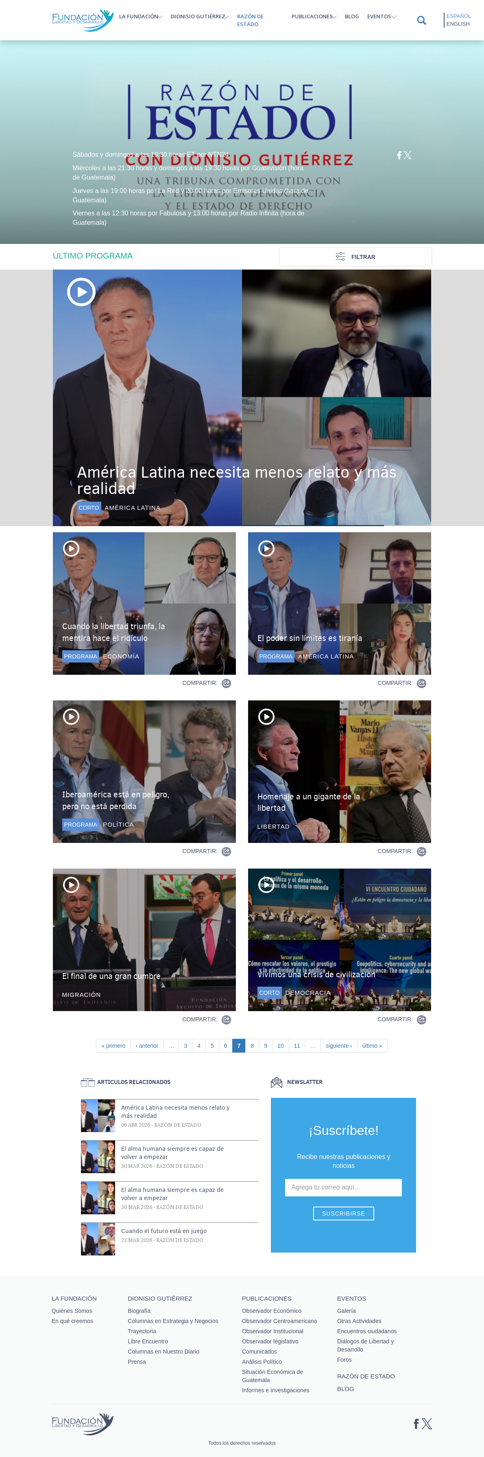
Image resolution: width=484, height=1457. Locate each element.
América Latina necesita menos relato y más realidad (237, 480)
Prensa (137, 1361)
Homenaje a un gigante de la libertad (308, 802)
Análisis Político (262, 1361)
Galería (346, 1311)
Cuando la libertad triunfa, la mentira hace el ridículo (113, 632)
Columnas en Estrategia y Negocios (173, 1321)
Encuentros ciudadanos (367, 1331)
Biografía (139, 1311)
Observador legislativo (270, 1341)
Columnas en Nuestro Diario (163, 1351)
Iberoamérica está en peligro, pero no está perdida (115, 800)
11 (300, 1045)
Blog (352, 16)
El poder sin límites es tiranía (309, 638)
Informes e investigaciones (276, 1390)
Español (459, 16)
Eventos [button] (379, 16)
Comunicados (259, 1351)
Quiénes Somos (72, 1311)
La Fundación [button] (138, 16)
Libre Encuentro (148, 1341)
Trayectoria (142, 1331)
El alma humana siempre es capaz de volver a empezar (172, 1153)
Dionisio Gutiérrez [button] (198, 16)
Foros (344, 1359)
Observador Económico (271, 1311)
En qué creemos (72, 1321)
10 (283, 1045)
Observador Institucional (272, 1331)
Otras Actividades (359, 1321)
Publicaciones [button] (312, 16)
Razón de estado (250, 20)
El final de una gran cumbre (111, 976)
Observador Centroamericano (279, 1321)
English (458, 24)
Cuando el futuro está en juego (164, 1231)
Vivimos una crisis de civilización (316, 974)
